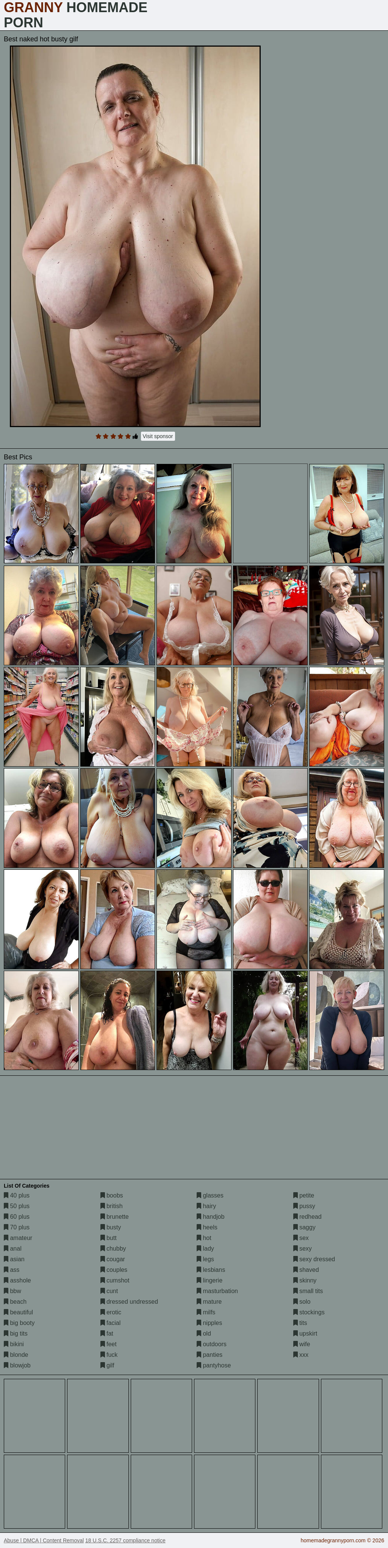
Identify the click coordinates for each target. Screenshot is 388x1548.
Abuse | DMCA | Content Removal (44, 1540)
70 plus (17, 1227)
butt (108, 1238)
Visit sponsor (158, 436)
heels (207, 1227)
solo (302, 1301)
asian (14, 1259)
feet (108, 1344)
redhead (307, 1216)
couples (114, 1270)
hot (204, 1238)
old (204, 1333)
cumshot (115, 1280)
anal (13, 1248)
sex (301, 1238)
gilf (107, 1365)
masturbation (217, 1291)
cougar (112, 1259)
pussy (304, 1206)
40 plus (17, 1195)
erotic (111, 1312)
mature (209, 1301)
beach (15, 1301)
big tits (16, 1333)
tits (300, 1323)
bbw (12, 1291)
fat (106, 1333)
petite (303, 1195)
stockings (309, 1312)
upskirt (305, 1333)
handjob (210, 1216)
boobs (111, 1195)
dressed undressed (129, 1301)
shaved (306, 1270)
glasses (210, 1195)
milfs (206, 1312)
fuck (109, 1355)
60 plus (17, 1216)
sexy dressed (314, 1259)
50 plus (17, 1206)
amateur (18, 1238)
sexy (302, 1248)
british (111, 1206)
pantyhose (214, 1365)
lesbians (211, 1270)
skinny (305, 1280)
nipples (209, 1323)
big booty (19, 1323)
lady (205, 1248)
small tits (308, 1291)
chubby (113, 1248)
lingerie (209, 1280)
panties (209, 1355)
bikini (14, 1344)
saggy (304, 1227)
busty (110, 1227)
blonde (16, 1355)
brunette (114, 1216)
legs (205, 1259)
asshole (17, 1280)
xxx (300, 1355)
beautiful (18, 1312)
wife (301, 1344)
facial (110, 1323)
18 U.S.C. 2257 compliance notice (125, 1540)
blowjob (17, 1365)
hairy (206, 1206)
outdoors (212, 1344)
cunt (109, 1291)
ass (11, 1270)
